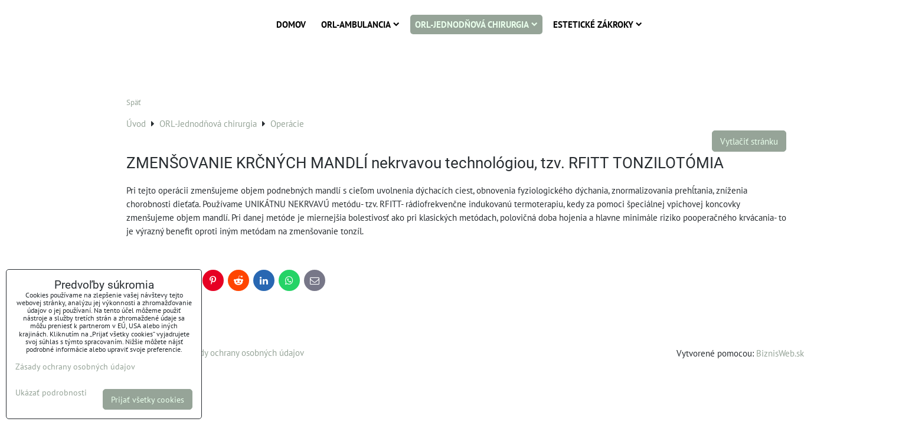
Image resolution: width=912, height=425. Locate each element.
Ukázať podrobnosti (51, 392)
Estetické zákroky (597, 24)
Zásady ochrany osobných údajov (243, 352)
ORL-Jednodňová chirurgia (476, 24)
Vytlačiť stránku (749, 141)
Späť (133, 102)
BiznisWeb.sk (780, 353)
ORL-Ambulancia (360, 24)
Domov (291, 24)
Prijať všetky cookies (147, 399)
